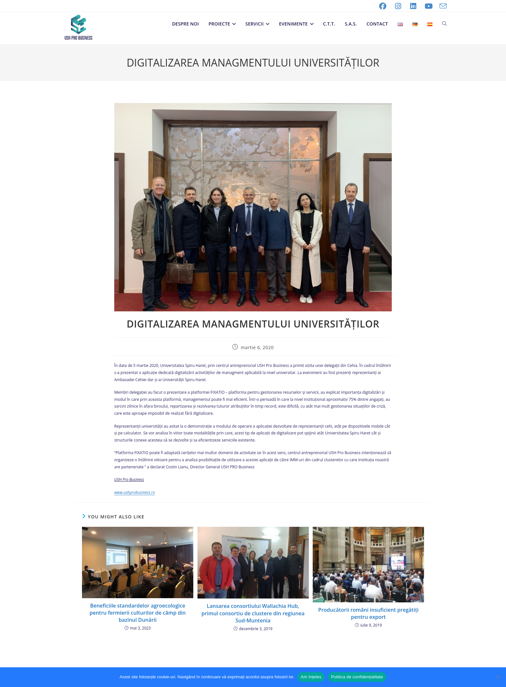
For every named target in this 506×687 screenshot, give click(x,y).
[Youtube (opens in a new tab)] (429, 6)
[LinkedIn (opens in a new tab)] (413, 6)
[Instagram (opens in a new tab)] (398, 6)
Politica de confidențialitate (357, 676)
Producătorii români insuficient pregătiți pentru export (368, 613)
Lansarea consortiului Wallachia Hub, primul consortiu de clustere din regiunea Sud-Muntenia (252, 613)
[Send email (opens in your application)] (441, 6)
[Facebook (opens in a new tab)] (382, 6)
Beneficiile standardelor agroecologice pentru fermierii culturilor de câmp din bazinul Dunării (138, 613)
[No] (498, 677)
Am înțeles (311, 676)
